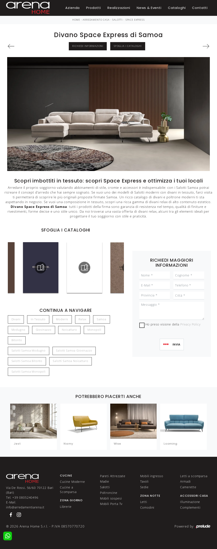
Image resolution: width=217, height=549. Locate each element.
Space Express (135, 19)
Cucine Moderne (72, 482)
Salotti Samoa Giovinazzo (74, 350)
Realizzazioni (118, 7)
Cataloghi (177, 7)
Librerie (66, 507)
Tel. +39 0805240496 (22, 497)
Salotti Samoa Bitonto (27, 361)
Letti (143, 502)
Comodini (147, 507)
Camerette (188, 487)
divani (16, 319)
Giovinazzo (43, 330)
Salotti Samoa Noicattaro (70, 361)
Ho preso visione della (173, 324)
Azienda (72, 7)
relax (82, 319)
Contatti (200, 7)
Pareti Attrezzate (112, 476)
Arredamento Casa (96, 19)
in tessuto (38, 319)
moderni (62, 319)
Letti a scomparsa (193, 476)
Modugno (18, 330)
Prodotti (93, 7)
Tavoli (144, 481)
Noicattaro (69, 330)
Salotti (117, 19)
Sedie (144, 487)
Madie (104, 481)
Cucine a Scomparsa (68, 489)
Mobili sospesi (111, 498)
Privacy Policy (190, 324)
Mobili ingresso (151, 476)
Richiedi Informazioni (87, 46)
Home (76, 19)
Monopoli (94, 330)
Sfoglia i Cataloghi (128, 46)
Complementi (190, 507)
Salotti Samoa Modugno (29, 350)
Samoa (101, 319)
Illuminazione (190, 502)
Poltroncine (108, 493)
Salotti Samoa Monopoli (29, 371)
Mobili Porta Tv (111, 504)
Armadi (185, 481)
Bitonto (17, 340)
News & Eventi (149, 7)
